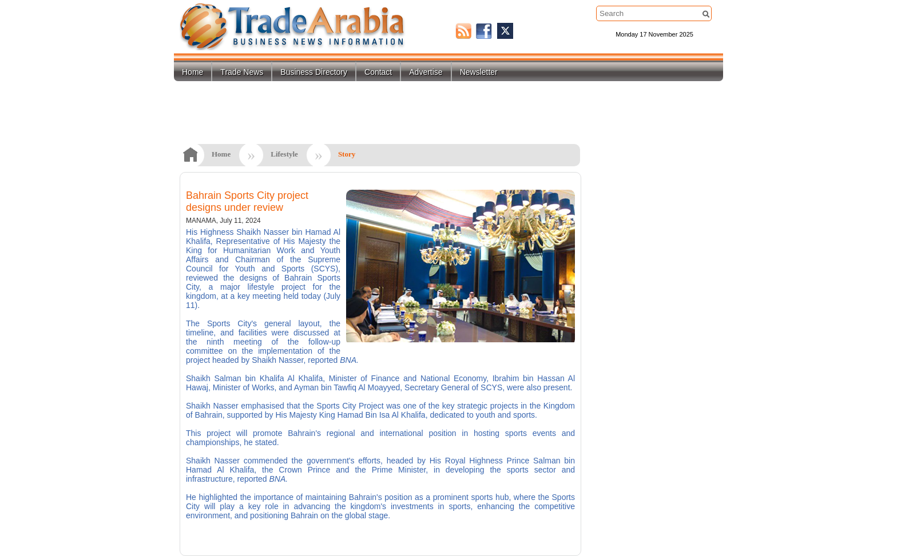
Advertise (425, 72)
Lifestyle (284, 154)
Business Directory (313, 72)
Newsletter (479, 72)
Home (192, 72)
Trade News (241, 72)
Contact (378, 72)
